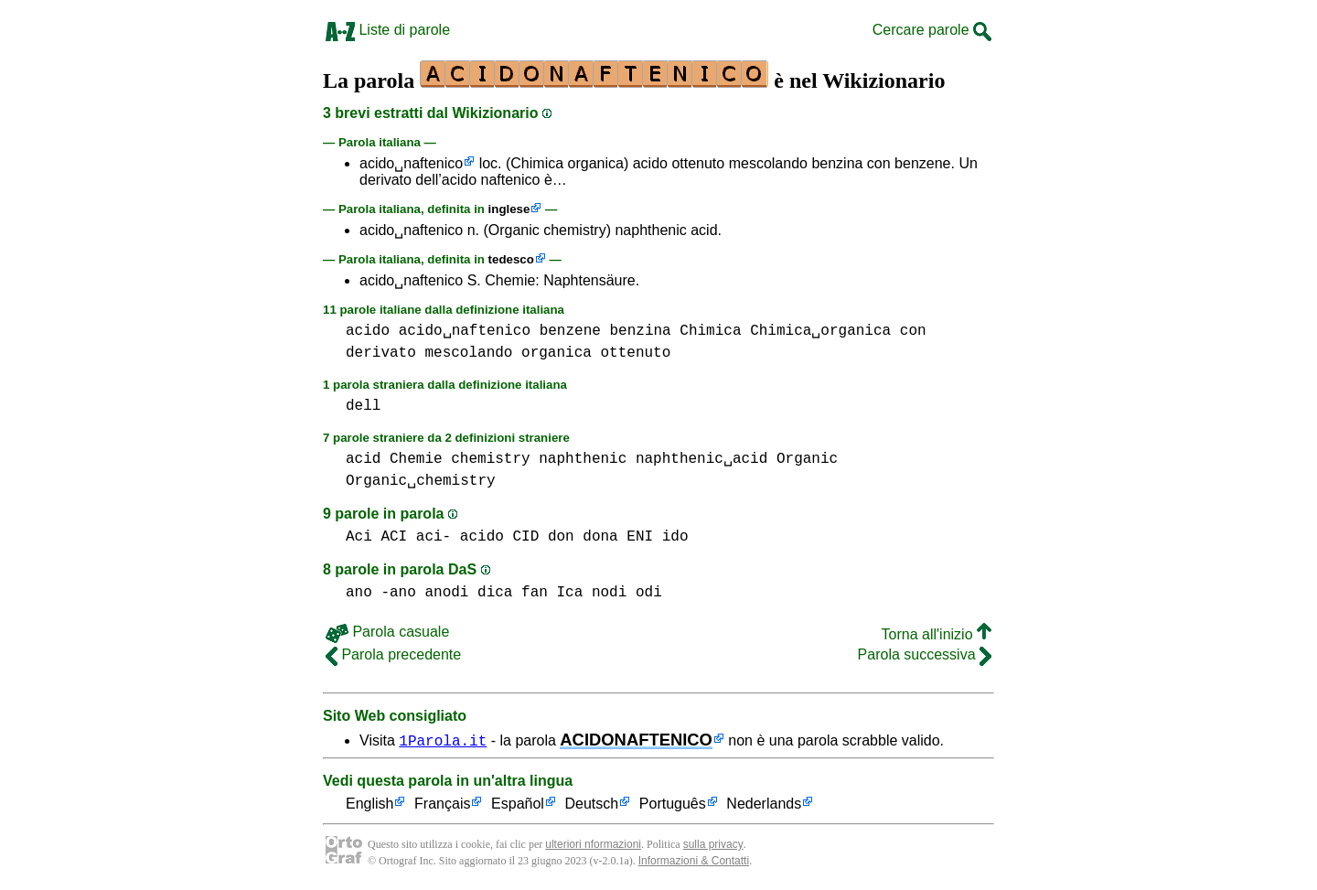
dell (363, 406)
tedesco (511, 259)
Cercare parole (932, 30)
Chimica (710, 331)
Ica (569, 593)
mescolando (468, 353)
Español (517, 804)
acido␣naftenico (411, 163)
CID (525, 537)
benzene (570, 331)
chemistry (490, 459)
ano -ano (381, 593)
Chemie (416, 459)
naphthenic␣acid (701, 459)
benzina (639, 331)
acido (368, 331)
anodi (446, 593)
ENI (639, 537)
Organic (807, 459)
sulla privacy (713, 844)
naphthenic (582, 459)
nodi (609, 593)
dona (600, 537)
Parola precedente (393, 654)
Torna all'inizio (936, 634)
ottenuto (635, 353)
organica (556, 353)
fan (534, 593)
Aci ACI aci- (398, 537)
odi (649, 593)
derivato (381, 353)
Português (672, 804)
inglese (509, 209)
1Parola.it (443, 740)
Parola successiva (924, 654)
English (369, 804)
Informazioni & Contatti (693, 860)
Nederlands (763, 804)
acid (363, 459)
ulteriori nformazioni (593, 844)
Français (442, 804)
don (561, 537)
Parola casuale (387, 631)
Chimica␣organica (820, 331)
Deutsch (592, 804)
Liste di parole (388, 30)
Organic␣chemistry (421, 481)
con (913, 331)
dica (494, 593)
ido (675, 537)
